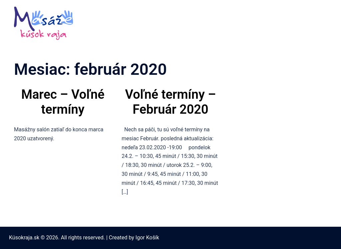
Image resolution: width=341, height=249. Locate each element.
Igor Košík (147, 237)
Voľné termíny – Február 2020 (170, 102)
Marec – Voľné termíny (63, 102)
